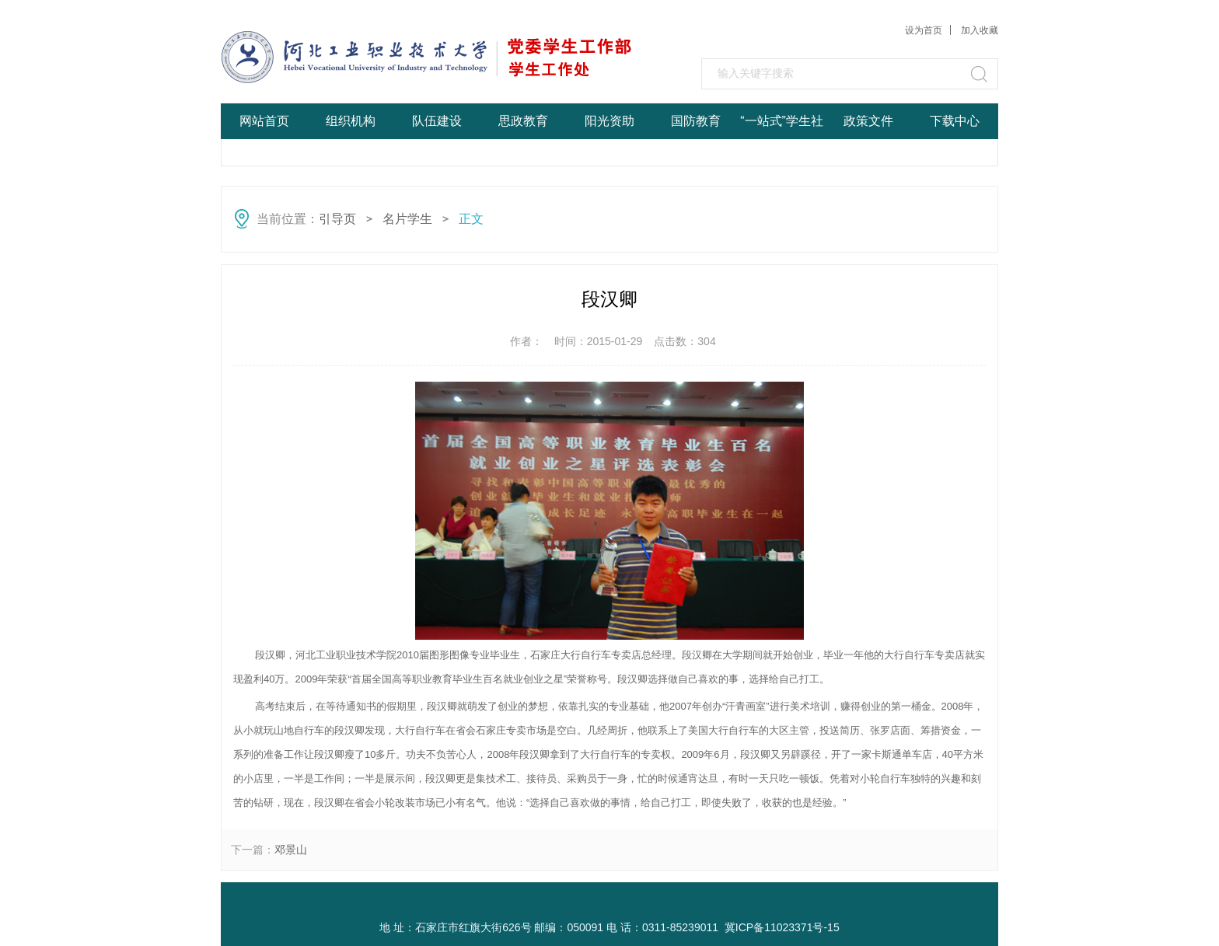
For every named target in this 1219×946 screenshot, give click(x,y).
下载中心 (955, 120)
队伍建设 (437, 120)
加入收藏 (979, 30)
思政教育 (523, 120)
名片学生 (407, 218)
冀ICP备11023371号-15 (782, 927)
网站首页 (264, 120)
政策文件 (868, 120)
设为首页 (923, 30)
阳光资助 (609, 120)
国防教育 (696, 120)
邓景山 (290, 849)
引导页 (337, 218)
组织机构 (350, 120)
